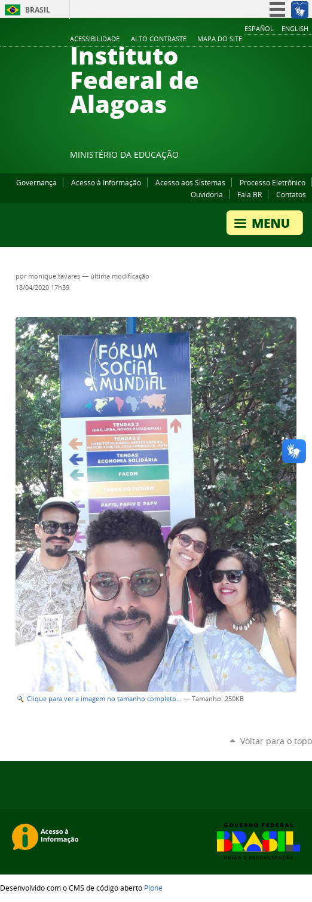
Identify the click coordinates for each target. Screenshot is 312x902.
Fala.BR (249, 194)
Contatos (291, 194)
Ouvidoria (207, 194)
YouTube (261, 157)
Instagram (276, 157)
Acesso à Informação (106, 182)
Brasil (37, 10)
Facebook (246, 157)
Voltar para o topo (276, 741)
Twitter (291, 157)
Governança (36, 182)
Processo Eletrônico (272, 182)
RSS (306, 157)
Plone (153, 887)
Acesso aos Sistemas (190, 182)
